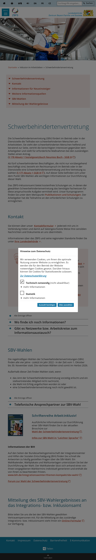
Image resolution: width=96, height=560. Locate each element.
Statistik (27, 293)
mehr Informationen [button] (34, 286)
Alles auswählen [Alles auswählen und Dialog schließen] (65, 305)
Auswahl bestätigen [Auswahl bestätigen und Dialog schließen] (47, 305)
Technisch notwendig (44, 282)
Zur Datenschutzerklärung (33, 275)
